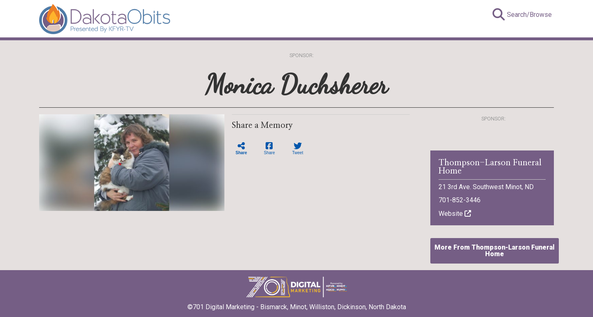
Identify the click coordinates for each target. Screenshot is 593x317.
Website (455, 214)
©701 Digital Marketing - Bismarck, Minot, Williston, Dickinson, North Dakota (296, 304)
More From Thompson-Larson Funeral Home (494, 250)
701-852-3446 (460, 200)
